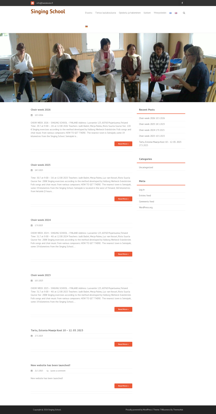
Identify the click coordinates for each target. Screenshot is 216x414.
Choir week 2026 (41, 109)
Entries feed (145, 195)
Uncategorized (146, 167)
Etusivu (88, 12)
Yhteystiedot (160, 12)
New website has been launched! (50, 365)
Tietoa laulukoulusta (105, 12)
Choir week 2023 (41, 275)
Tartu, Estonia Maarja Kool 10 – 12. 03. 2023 (57, 330)
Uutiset (147, 12)
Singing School (48, 11)
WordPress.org (146, 207)
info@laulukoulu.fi (44, 3)
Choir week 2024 (41, 220)
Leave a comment (58, 370)
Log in (142, 189)
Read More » (123, 144)
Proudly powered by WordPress (139, 409)
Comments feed (146, 201)
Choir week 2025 (41, 165)
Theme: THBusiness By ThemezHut (168, 409)
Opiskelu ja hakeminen (130, 12)
